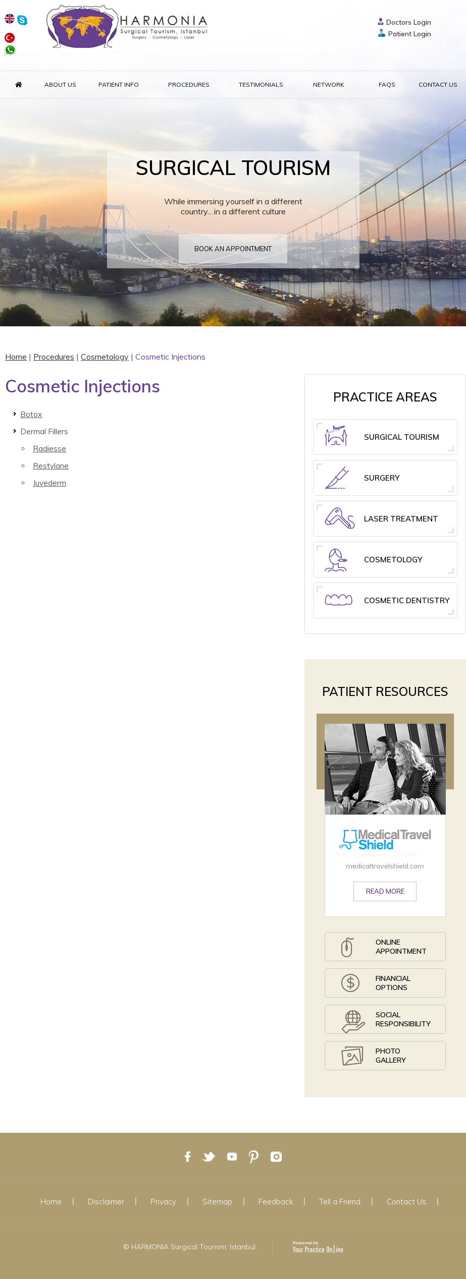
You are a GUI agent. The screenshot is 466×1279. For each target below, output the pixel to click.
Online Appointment (384, 949)
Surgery (362, 479)
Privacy (163, 1201)
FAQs (387, 84)
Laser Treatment (381, 520)
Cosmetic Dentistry (387, 606)
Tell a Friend (339, 1201)
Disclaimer (106, 1201)
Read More (385, 891)
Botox (31, 414)
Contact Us (438, 84)
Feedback (275, 1201)
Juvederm (49, 483)
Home (16, 357)
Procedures (189, 84)
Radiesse (49, 448)
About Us (60, 84)
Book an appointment (233, 249)
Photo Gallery (373, 1058)
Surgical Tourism (382, 438)
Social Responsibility (386, 1022)
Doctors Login (408, 22)
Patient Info (118, 84)
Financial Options (375, 986)
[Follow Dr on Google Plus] (253, 1155)
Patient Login (409, 33)
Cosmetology (105, 357)
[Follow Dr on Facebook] (188, 1155)
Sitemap (217, 1201)
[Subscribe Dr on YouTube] (232, 1155)
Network (328, 84)
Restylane (51, 466)
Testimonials (261, 84)
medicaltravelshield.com (385, 865)
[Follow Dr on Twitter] (209, 1155)
